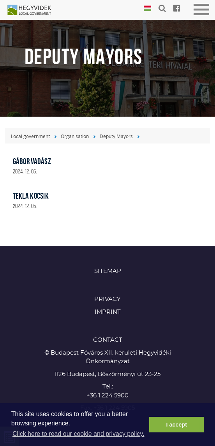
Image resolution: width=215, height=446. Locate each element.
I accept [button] (176, 425)
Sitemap (107, 271)
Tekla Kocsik (31, 195)
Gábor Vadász (32, 161)
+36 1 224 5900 (107, 396)
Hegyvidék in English (33, 10)
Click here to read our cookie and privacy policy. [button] (78, 433)
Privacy (107, 299)
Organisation (75, 136)
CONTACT (107, 340)
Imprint (108, 312)
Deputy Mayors (116, 136)
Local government (30, 136)
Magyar (147, 8)
